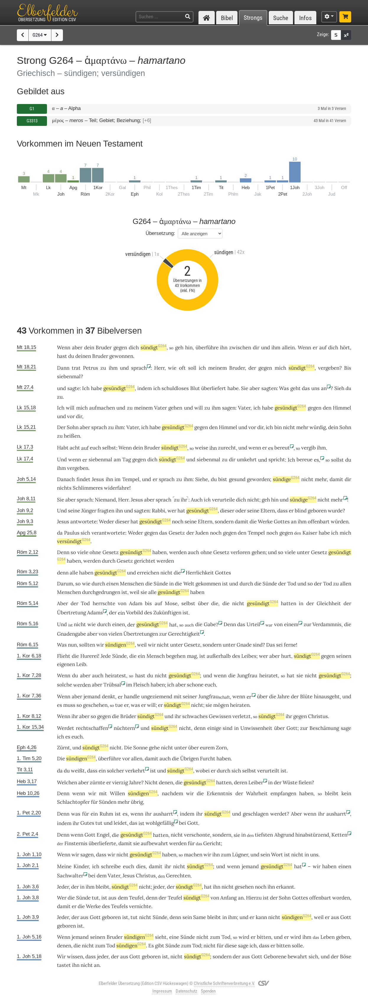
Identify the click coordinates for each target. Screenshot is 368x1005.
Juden (202, 533)
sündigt (154, 347)
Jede (106, 656)
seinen (343, 656)
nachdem (172, 793)
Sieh (339, 388)
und (265, 347)
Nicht (151, 782)
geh (179, 347)
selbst (109, 447)
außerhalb (219, 656)
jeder (159, 887)
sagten (269, 388)
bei (182, 823)
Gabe (210, 624)
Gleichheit (329, 603)
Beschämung (324, 728)
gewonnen (121, 356)
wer (171, 510)
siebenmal (69, 376)
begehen (175, 656)
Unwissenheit (256, 728)
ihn (223, 347)
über (203, 603)
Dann (63, 368)
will (151, 705)
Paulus (71, 533)
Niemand (105, 499)
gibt (159, 945)
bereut (282, 447)
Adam (135, 603)
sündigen (120, 645)
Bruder (104, 347)
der (252, 368)
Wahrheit (257, 793)
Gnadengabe (71, 634)
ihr (184, 499)
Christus (318, 716)
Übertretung (71, 612)
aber (77, 347)
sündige (286, 479)
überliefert (213, 388)
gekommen (208, 583)
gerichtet (144, 561)
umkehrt (247, 459)
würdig (318, 427)
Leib (81, 664)
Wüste (290, 782)
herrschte (104, 603)
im (118, 479)
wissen (75, 956)
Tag (126, 459)
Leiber (255, 782)
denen (166, 782)
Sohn (73, 427)
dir (256, 347)
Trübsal (112, 684)
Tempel (130, 479)
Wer (61, 897)
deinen (83, 356)
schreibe (111, 866)
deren (240, 782)
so (73, 552)
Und (62, 459)
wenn (254, 447)
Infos (305, 18)
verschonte (197, 835)
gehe (154, 747)
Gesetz (177, 533)
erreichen (148, 572)
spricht (276, 459)
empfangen (283, 793)
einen (112, 583)
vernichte (140, 906)
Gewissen (220, 716)
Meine (64, 866)
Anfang (228, 897)
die (253, 521)
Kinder (81, 866)
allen (345, 583)
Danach (66, 479)
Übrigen (189, 758)
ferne (290, 645)
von (122, 603)
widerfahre (116, 488)
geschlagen (255, 814)
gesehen (244, 887)
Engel (103, 835)
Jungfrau (247, 675)
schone (195, 684)
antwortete (83, 521)
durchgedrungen (101, 592)
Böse (345, 956)
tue (119, 705)
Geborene (275, 956)
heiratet (268, 675)
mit (178, 696)
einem (291, 624)
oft (182, 368)
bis (148, 603)
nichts (64, 488)
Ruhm (106, 814)
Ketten (339, 835)
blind (301, 510)
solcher (115, 770)
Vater (160, 408)
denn (63, 572)
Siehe (201, 479)
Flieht (63, 656)
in (171, 583)
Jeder (63, 887)
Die (128, 747)
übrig (137, 802)
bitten (264, 937)
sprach (139, 368)
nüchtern (124, 728)
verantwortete (108, 533)
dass (282, 510)
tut (98, 823)
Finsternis (75, 843)
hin (189, 347)
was (135, 705)
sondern (224, 521)
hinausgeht (327, 696)
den (327, 408)
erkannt (285, 887)
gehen (175, 408)
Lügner (240, 854)
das (163, 533)
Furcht (207, 758)
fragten (105, 510)
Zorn (221, 747)
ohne (95, 552)
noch (177, 521)
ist (185, 612)
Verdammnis (326, 624)
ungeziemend (156, 696)
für (94, 802)
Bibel (227, 18)
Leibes (248, 656)
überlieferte (102, 843)
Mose (171, 603)
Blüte (306, 696)
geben (343, 937)
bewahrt (297, 956)
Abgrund (284, 835)
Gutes (87, 823)
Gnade (244, 645)
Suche (280, 18)
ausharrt (163, 814)
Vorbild (134, 612)
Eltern (267, 510)
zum (215, 937)
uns (315, 388)
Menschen (132, 583)
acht (75, 447)
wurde (335, 510)
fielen (305, 782)
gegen (120, 347)
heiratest (115, 675)
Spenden (208, 991)
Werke (265, 521)
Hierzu (254, 897)
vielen (115, 634)
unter (303, 552)
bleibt (331, 793)
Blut (195, 388)
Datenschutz (186, 991)
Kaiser (309, 533)
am (117, 459)
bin (278, 427)
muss (69, 705)
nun (72, 645)
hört (345, 347)
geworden (258, 479)
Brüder (128, 716)
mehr (302, 427)
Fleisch (141, 684)
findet (83, 479)
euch (95, 447)
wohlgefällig (160, 823)
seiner (190, 696)
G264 (39, 35)
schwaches (195, 716)
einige (214, 728)
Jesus (98, 479)
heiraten (240, 705)
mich (280, 368)
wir (190, 793)
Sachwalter (70, 875)
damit (336, 479)
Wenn (63, 347)
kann (261, 917)
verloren (240, 552)
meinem (217, 368)
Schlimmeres (88, 488)
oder (240, 510)
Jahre (283, 696)
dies (141, 866)
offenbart (319, 521)
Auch (197, 499)
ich (207, 499)
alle (74, 572)
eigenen (66, 664)
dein (89, 347)
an (324, 388)
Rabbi (158, 510)
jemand (92, 696)
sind (258, 645)
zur (307, 624)
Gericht (212, 843)
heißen (72, 436)
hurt (286, 656)
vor (71, 416)
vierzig (120, 782)
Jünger (88, 510)
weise (201, 447)
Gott (291, 728)
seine (74, 510)
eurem (207, 747)
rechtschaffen (92, 728)
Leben (327, 937)
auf (158, 603)
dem (102, 875)
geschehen (95, 705)
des (148, 612)
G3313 (32, 121)
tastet (64, 965)
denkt (108, 696)
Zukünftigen (167, 612)
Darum (65, 583)
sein (265, 854)
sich (85, 533)
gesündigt (119, 388)
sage (346, 728)
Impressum (162, 991)
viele (82, 552)
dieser (227, 510)
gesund (237, 479)
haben (158, 684)
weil (134, 592)
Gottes (282, 521)
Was (284, 388)
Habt (63, 447)
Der (61, 427)
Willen (117, 793)
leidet (120, 823)
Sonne (140, 747)
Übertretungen (140, 634)
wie (172, 368)
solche (64, 684)
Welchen (67, 782)
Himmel (342, 408)
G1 (32, 108)
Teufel (136, 897)
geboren (317, 510)
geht (295, 388)
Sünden (107, 802)
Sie (244, 388)
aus (112, 897)
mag (192, 656)
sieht (161, 937)
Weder (106, 521)
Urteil (253, 624)
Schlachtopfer (73, 802)
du (348, 388)
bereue (304, 459)
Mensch (155, 656)
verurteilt (268, 770)
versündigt (73, 541)
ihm (275, 347)
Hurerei (89, 656)
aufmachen (102, 408)
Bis (347, 368)
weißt (78, 770)
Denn (63, 552)
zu (60, 397)
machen (193, 854)
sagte (73, 388)
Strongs (253, 18)
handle (132, 696)
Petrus (90, 368)
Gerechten (178, 875)
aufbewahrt (154, 843)
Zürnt (63, 747)
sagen (228, 408)
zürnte (97, 782)
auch (193, 552)
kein (346, 793)
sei (279, 645)
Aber (62, 603)
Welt (188, 583)
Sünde (161, 583)
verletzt (241, 716)
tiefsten (264, 835)
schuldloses (175, 388)
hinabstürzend (312, 835)
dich (134, 347)
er (264, 447)
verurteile (223, 499)
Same (199, 917)
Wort (277, 854)
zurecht (227, 447)
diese (231, 945)
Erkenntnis (219, 793)
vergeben (328, 368)
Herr (159, 368)
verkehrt (135, 770)
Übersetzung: (160, 233)
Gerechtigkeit (184, 634)
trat (76, 368)
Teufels (119, 906)
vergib (308, 447)
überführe (207, 347)
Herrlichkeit (200, 572)
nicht (289, 427)
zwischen (240, 347)
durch (108, 561)
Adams (95, 612)
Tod (291, 583)
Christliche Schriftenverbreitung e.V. (224, 983)
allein (288, 347)
